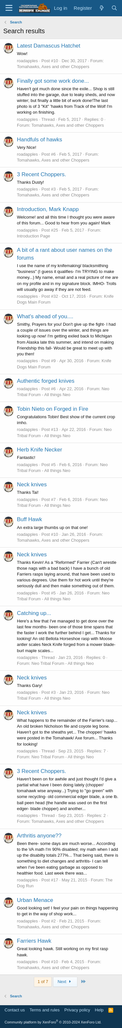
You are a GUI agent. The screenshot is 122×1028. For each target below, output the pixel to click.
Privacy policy (77, 1009)
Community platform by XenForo (53, 1022)
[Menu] (9, 8)
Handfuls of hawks (39, 139)
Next (65, 981)
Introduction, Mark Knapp (48, 209)
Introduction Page (33, 236)
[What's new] (101, 8)
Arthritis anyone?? (39, 836)
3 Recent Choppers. (41, 174)
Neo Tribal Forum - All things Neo (63, 663)
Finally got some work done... (53, 81)
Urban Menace (35, 900)
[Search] (114, 8)
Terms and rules (45, 1009)
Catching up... (34, 613)
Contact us (15, 1009)
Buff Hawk (29, 519)
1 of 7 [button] (42, 981)
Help (99, 1009)
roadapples (27, 60)
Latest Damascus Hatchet (48, 46)
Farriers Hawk (34, 941)
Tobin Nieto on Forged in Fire (52, 409)
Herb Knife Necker (39, 450)
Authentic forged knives (46, 381)
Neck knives (32, 484)
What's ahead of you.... (45, 316)
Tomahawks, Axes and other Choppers (53, 66)
